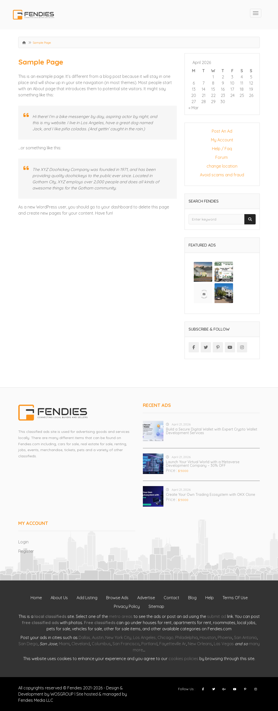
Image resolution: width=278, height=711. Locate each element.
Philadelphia (186, 637)
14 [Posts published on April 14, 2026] (203, 89)
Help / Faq (222, 148)
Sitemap (156, 606)
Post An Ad (222, 131)
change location (222, 166)
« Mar (194, 107)
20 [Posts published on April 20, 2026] (193, 95)
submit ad (216, 616)
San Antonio (245, 637)
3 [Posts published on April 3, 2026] (232, 76)
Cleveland (80, 643)
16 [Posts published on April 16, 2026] (223, 89)
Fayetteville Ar (172, 643)
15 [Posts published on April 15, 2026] (213, 89)
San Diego (28, 643)
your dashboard (116, 206)
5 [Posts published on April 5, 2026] (251, 76)
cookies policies (183, 658)
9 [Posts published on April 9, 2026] (223, 83)
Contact (171, 597)
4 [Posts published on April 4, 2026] (242, 76)
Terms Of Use (235, 597)
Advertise (146, 597)
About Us (59, 597)
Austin (98, 637)
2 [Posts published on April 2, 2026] (223, 76)
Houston (208, 637)
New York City (118, 637)
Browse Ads (117, 597)
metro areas (121, 616)
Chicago (165, 637)
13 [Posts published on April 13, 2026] (194, 89)
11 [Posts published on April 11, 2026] (241, 83)
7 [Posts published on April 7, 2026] (203, 83)
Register (26, 551)
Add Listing (87, 597)
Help (209, 597)
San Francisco (126, 643)
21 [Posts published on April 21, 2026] (204, 95)
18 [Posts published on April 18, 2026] (242, 89)
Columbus (101, 643)
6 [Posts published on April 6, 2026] (194, 83)
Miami (64, 643)
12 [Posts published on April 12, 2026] (251, 83)
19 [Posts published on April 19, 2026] (251, 89)
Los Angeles (144, 637)
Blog (192, 597)
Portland (149, 643)
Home (36, 597)
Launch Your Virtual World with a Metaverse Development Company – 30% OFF (202, 464)
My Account (222, 139)
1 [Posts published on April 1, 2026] (213, 76)
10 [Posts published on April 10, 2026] (232, 83)
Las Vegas (224, 643)
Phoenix (225, 637)
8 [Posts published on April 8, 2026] (213, 83)
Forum (222, 157)
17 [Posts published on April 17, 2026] (232, 89)
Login (23, 541)
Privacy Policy (127, 606)
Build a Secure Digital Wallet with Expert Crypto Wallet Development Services (211, 431)
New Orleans (200, 643)
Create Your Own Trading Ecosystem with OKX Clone (210, 494)
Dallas (84, 637)
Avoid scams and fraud (222, 174)
